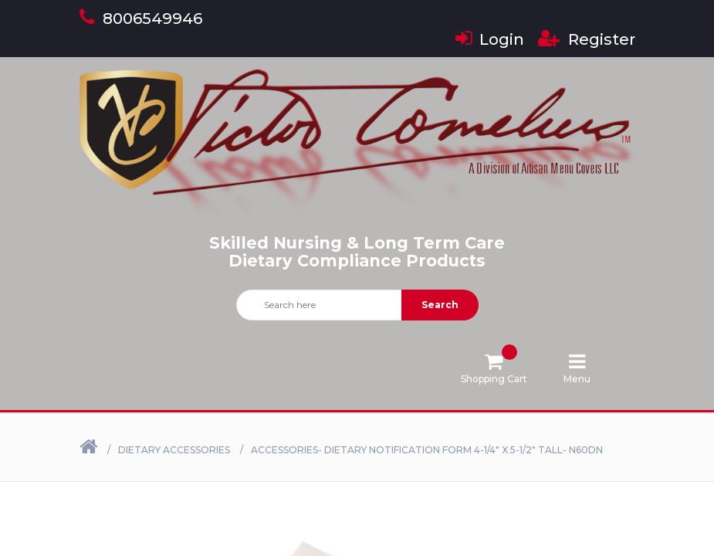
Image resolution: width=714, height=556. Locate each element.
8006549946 (141, 18)
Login (489, 39)
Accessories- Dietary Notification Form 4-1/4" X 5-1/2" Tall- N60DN (427, 450)
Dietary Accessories (174, 450)
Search (440, 304)
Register (586, 39)
